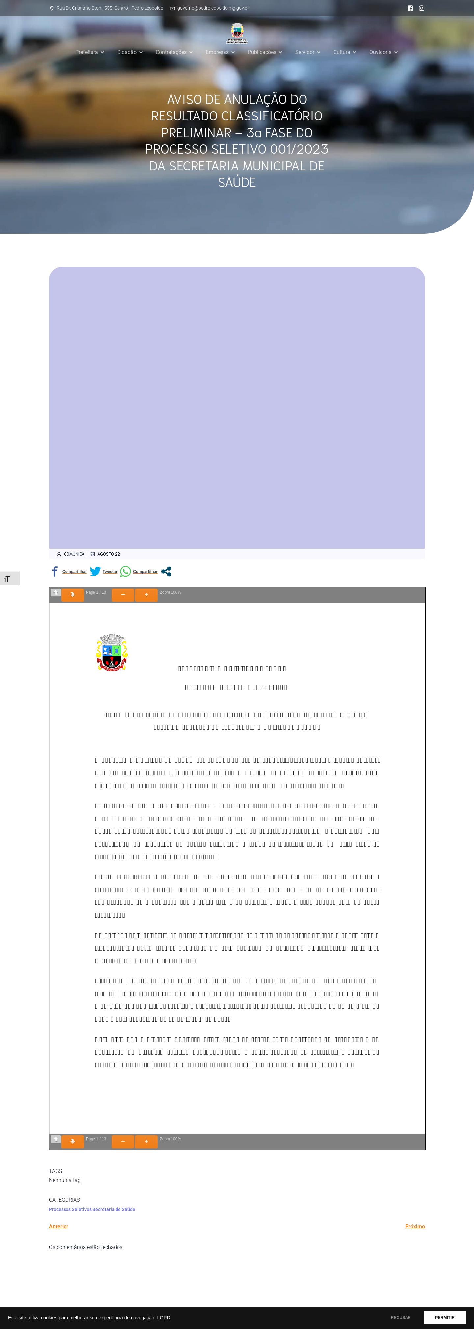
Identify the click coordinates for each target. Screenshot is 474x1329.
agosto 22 (104, 554)
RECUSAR (401, 1318)
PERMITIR (445, 1318)
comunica (70, 554)
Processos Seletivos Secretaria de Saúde (92, 1209)
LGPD (163, 1317)
